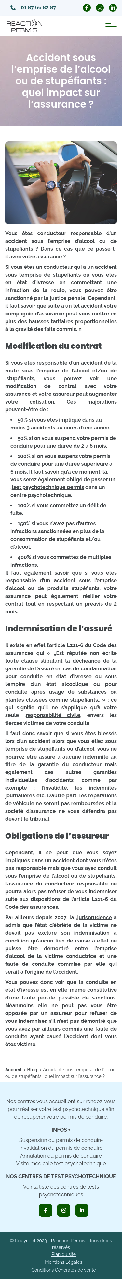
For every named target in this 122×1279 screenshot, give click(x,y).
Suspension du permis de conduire (61, 1140)
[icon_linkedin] (81, 1210)
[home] (13, 1069)
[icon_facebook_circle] (87, 8)
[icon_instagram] (63, 1210)
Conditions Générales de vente (63, 1270)
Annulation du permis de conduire (61, 1156)
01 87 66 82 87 (33, 8)
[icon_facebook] (45, 1210)
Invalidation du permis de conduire (61, 1148)
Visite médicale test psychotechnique (61, 1163)
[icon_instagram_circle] (100, 8)
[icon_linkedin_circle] (113, 8)
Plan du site (63, 1254)
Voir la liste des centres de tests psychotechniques (61, 1191)
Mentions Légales (63, 1262)
